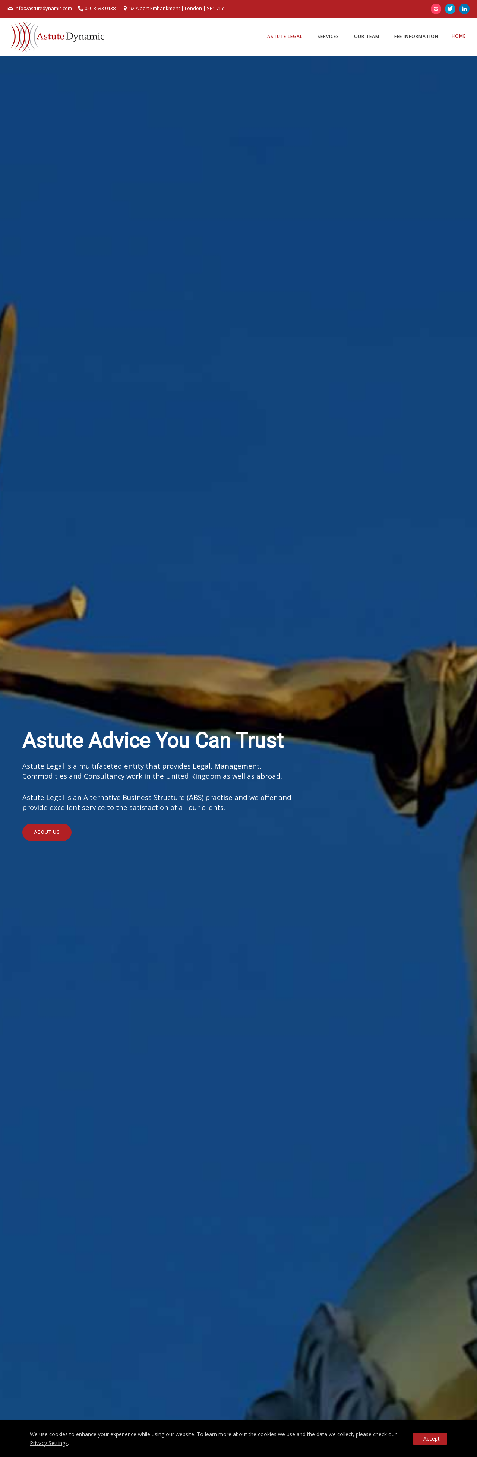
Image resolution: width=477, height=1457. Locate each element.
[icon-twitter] (452, 9)
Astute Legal (285, 36)
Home (459, 36)
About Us (47, 832)
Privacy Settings (49, 1443)
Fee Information (416, 36)
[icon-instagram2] (438, 9)
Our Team (366, 36)
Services (328, 36)
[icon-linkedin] (464, 9)
